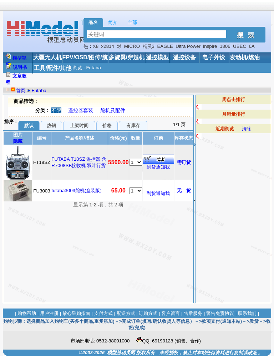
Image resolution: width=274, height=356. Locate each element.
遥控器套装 (80, 110)
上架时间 (79, 125)
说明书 (20, 67)
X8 (95, 46)
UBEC (239, 46)
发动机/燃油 (245, 57)
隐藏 (17, 141)
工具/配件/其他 (52, 68)
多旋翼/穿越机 (126, 57)
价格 (107, 125)
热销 (51, 125)
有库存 (133, 125)
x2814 (107, 46)
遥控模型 (157, 57)
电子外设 (213, 57)
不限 (56, 110)
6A (251, 46)
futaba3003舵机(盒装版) (76, 190)
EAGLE (165, 46)
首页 (20, 90)
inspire (210, 46)
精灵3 (148, 46)
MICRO (132, 46)
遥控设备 (184, 57)
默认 (29, 125)
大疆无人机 (47, 57)
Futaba (39, 90)
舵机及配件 (112, 110)
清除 (246, 128)
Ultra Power (188, 46)
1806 (225, 46)
